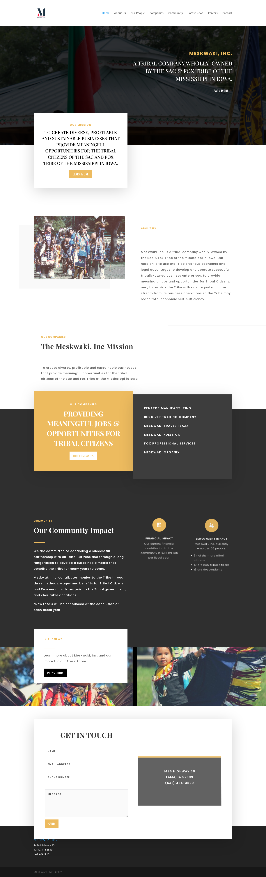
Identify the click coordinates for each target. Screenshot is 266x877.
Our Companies (83, 471)
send (51, 835)
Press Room (55, 684)
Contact (227, 13)
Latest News (195, 13)
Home (105, 13)
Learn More (220, 91)
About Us (120, 13)
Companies (157, 13)
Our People (138, 13)
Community (175, 13)
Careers (213, 13)
